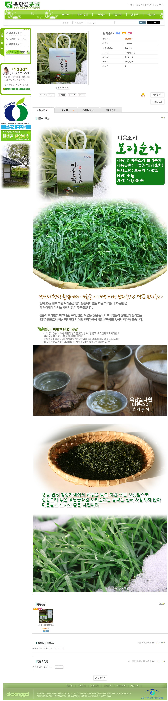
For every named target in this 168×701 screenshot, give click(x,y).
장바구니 (148, 4)
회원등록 (138, 4)
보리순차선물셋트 (46, 624)
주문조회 (158, 4)
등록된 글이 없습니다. (48, 648)
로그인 (129, 4)
